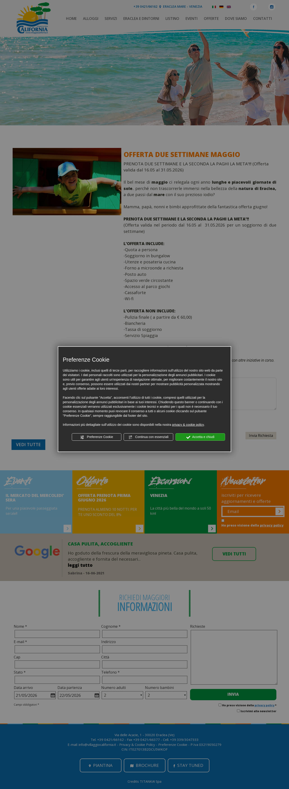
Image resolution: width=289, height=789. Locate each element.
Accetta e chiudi (200, 437)
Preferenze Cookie (96, 437)
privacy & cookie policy (188, 424)
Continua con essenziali (148, 437)
